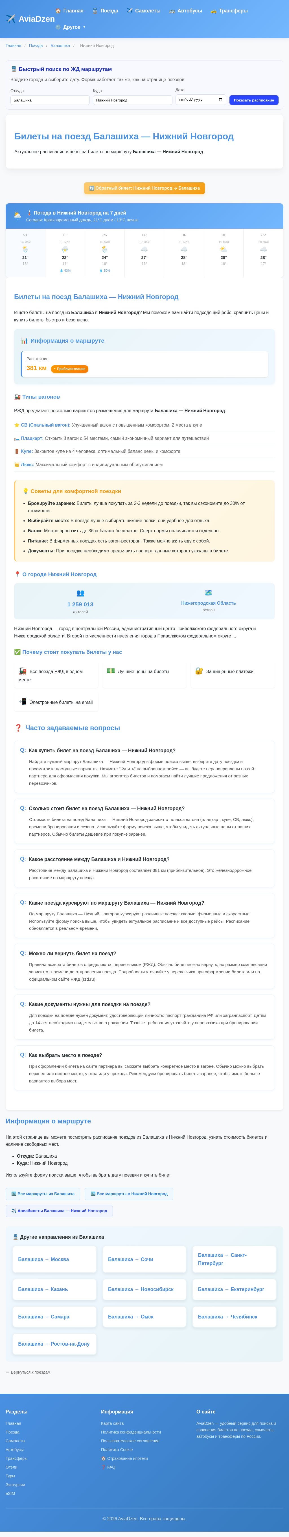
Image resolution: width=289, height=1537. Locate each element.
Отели (11, 1472)
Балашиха (60, 45)
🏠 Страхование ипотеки (124, 1464)
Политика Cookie (117, 1455)
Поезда (105, 11)
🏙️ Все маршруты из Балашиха (43, 1195)
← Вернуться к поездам (28, 1377)
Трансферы (229, 11)
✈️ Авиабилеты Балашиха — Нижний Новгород (59, 1212)
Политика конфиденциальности (131, 1437)
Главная (69, 11)
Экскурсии (15, 1490)
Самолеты (144, 11)
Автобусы (185, 11)
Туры (10, 1481)
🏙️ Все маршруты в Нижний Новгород (129, 1195)
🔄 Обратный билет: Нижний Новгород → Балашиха (144, 189)
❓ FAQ (108, 1472)
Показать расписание (254, 101)
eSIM (10, 1499)
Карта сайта (112, 1428)
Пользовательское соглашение (130, 1446)
